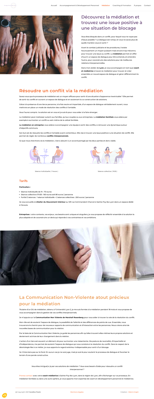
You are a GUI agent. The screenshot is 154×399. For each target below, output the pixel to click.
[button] (4, 395)
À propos (137, 5)
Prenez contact (26, 376)
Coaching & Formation (122, 5)
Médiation (106, 5)
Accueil (54, 5)
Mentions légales (77, 392)
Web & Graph (133, 392)
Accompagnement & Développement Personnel (79, 5)
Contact (147, 5)
